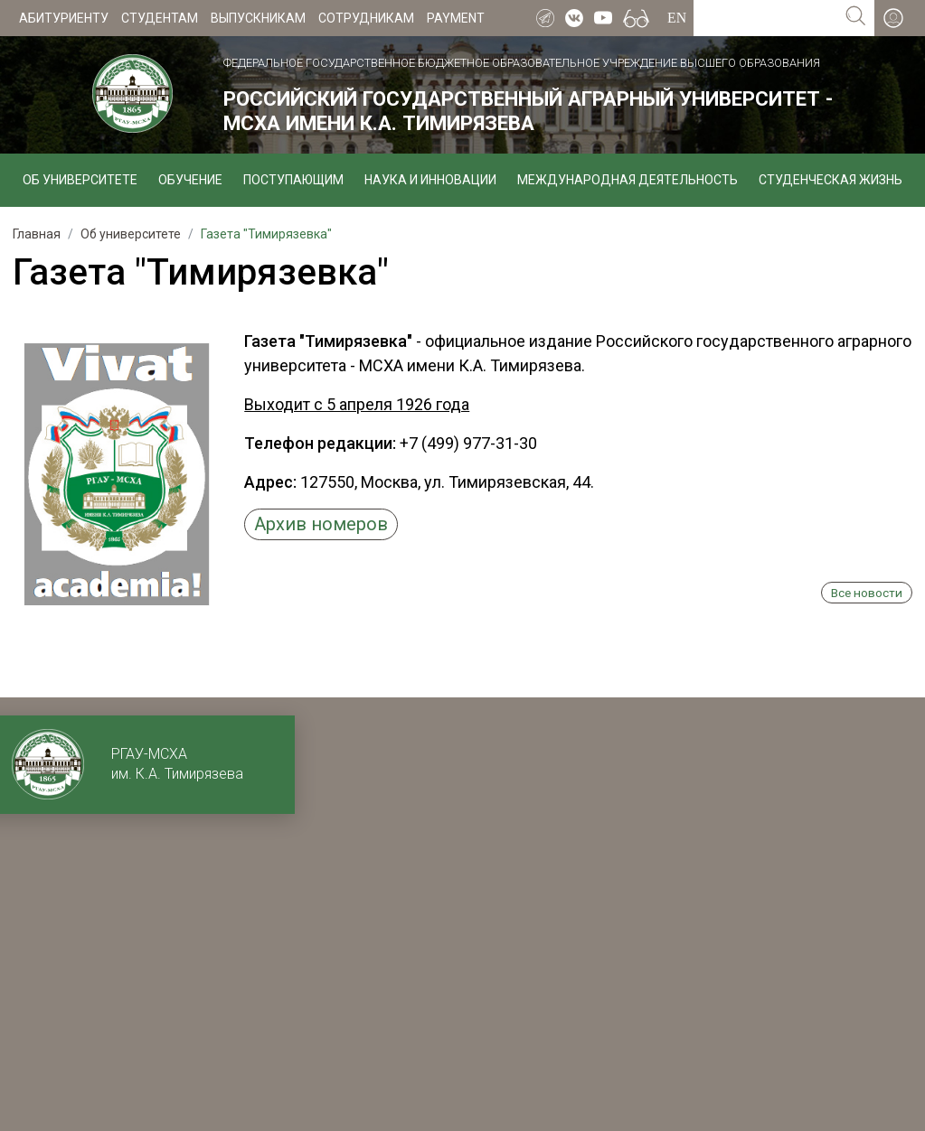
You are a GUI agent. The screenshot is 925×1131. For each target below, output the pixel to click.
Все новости (866, 592)
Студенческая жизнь (830, 180)
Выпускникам (258, 18)
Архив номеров (321, 524)
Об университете (80, 180)
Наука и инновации (430, 180)
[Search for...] (765, 18)
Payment (456, 18)
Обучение (190, 180)
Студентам (159, 18)
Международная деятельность (627, 180)
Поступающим (293, 180)
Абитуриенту (64, 18)
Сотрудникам (366, 18)
